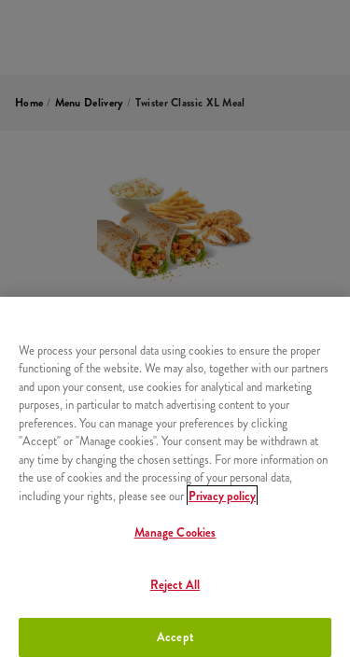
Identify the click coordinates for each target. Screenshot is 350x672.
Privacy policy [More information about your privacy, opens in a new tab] (222, 496)
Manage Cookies (175, 532)
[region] (175, 484)
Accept (175, 637)
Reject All (175, 585)
